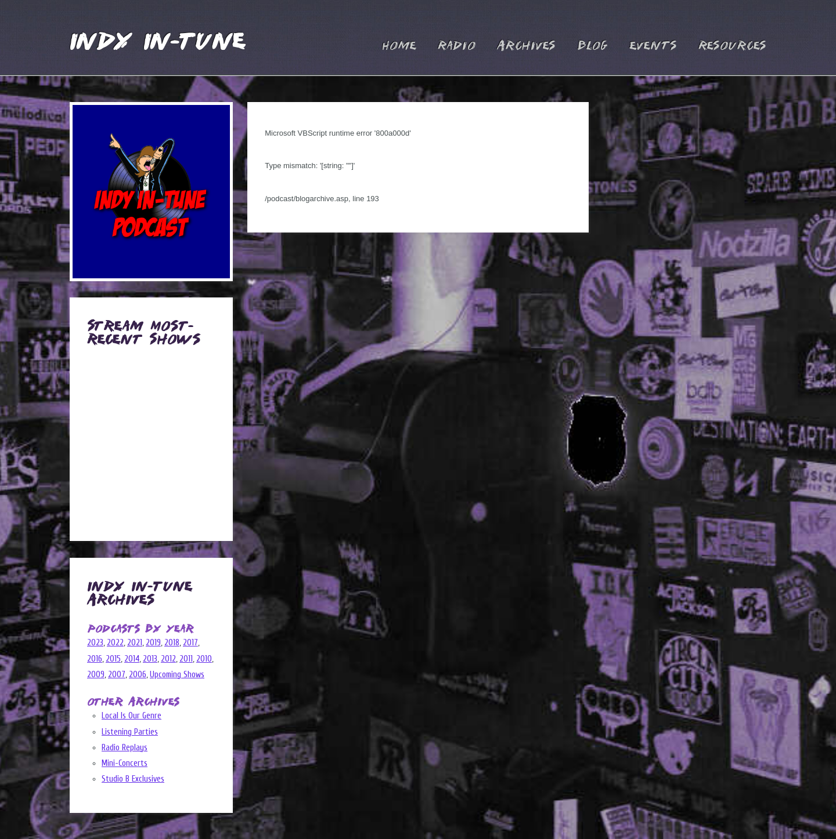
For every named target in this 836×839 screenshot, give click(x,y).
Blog (592, 46)
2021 (134, 643)
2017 (190, 643)
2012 (168, 659)
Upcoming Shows (177, 675)
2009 (96, 675)
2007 (116, 675)
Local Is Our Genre (131, 716)
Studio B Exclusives (133, 779)
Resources (732, 46)
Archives (526, 46)
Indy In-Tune (157, 43)
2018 (171, 643)
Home (399, 46)
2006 (137, 675)
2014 (131, 659)
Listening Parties (130, 732)
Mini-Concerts (124, 763)
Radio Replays (124, 748)
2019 (153, 643)
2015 (113, 659)
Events (653, 46)
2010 (204, 659)
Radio (456, 46)
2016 (94, 659)
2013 (150, 659)
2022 (115, 643)
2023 (95, 643)
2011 (186, 659)
